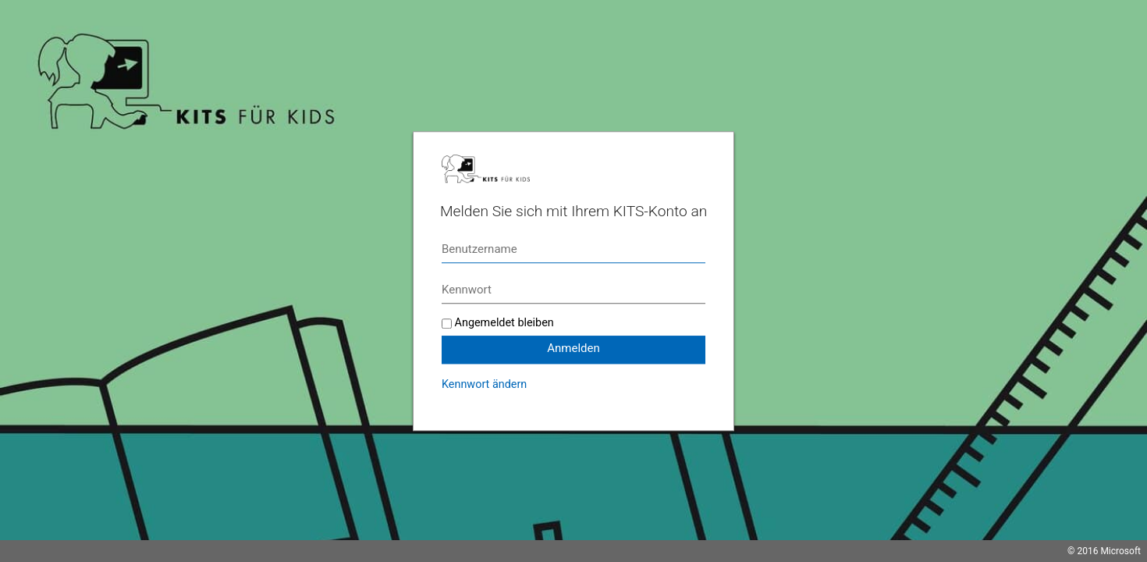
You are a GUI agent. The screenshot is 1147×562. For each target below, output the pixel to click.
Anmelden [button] (573, 348)
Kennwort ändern (484, 384)
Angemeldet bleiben (504, 322)
